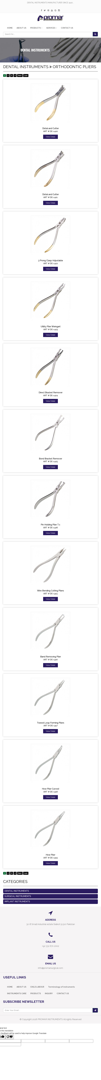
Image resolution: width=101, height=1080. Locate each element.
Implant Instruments (17, 901)
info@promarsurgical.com (50, 968)
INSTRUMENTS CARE (16, 993)
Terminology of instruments (61, 987)
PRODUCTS (35, 993)
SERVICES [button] (51, 28)
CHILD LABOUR (37, 987)
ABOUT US (21, 28)
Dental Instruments (16, 891)
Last (25, 75)
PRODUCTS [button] (36, 28)
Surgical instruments (17, 896)
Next (20, 75)
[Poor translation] (9, 1037)
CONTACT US (67, 28)
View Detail (50, 137)
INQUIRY (49, 993)
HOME (10, 28)
